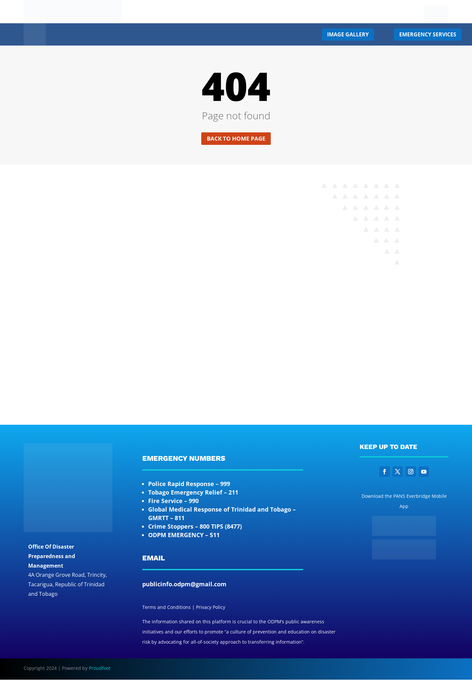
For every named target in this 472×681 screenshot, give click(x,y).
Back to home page (236, 139)
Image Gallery (348, 34)
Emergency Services (427, 34)
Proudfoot (99, 669)
